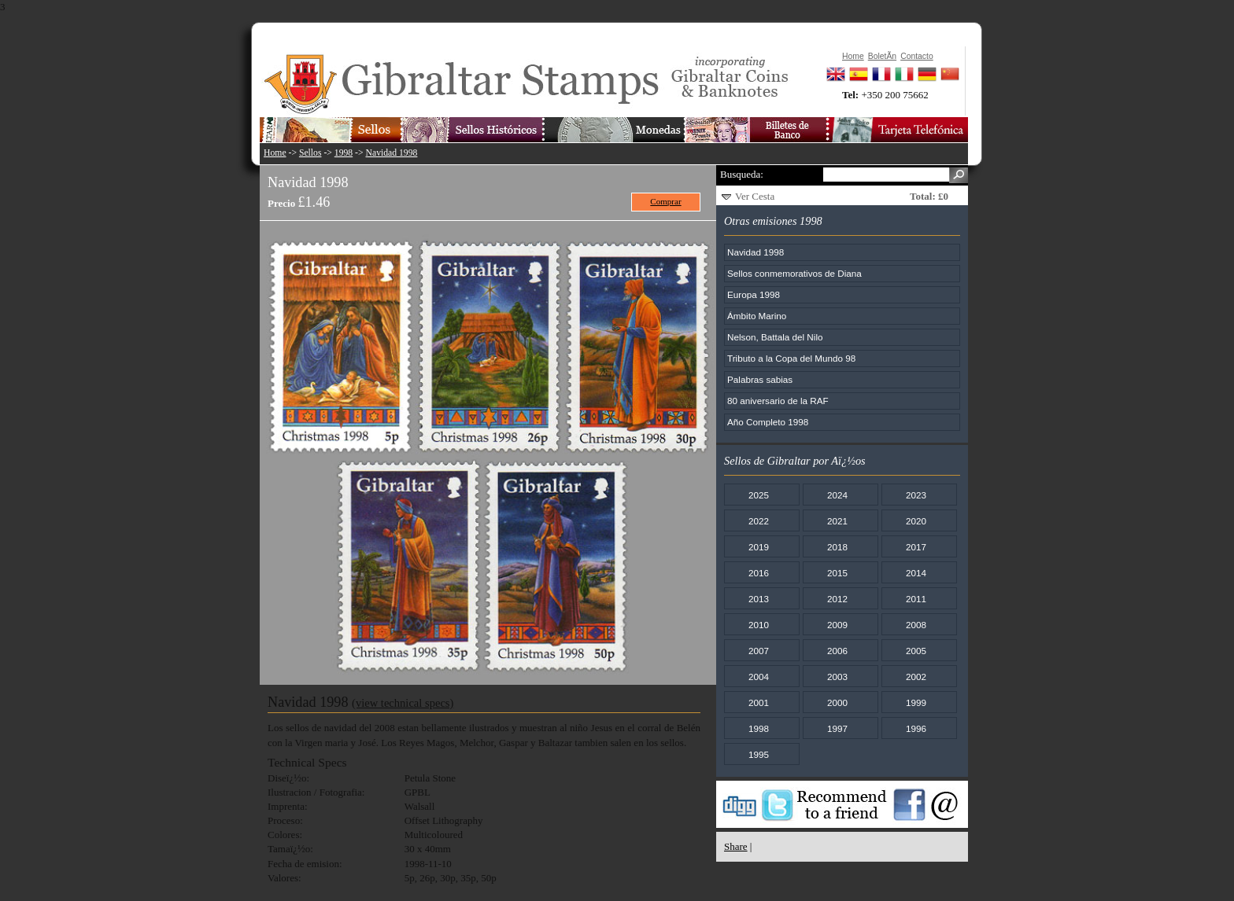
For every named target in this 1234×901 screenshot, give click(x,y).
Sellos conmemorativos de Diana (794, 273)
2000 (837, 702)
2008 (916, 625)
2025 (758, 495)
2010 (758, 625)
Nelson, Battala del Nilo (775, 337)
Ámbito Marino (756, 316)
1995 (758, 754)
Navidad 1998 (392, 153)
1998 (343, 153)
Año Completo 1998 (767, 422)
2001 (758, 702)
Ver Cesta (754, 196)
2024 (837, 495)
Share (736, 846)
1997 (837, 728)
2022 (758, 521)
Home (275, 153)
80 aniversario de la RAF (778, 400)
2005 (916, 650)
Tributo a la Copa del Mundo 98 (791, 358)
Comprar (665, 201)
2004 (758, 676)
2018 (837, 547)
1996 (916, 728)
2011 (916, 599)
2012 (837, 599)
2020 (916, 521)
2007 (758, 650)
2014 (916, 573)
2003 (837, 676)
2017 (916, 547)
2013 (758, 599)
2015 (837, 573)
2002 (916, 676)
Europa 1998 (753, 294)
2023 (916, 495)
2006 (837, 650)
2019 (758, 547)
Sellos (310, 153)
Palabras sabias (759, 379)
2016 (758, 573)
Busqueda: (741, 174)
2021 (837, 521)
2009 (837, 625)
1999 (916, 702)
